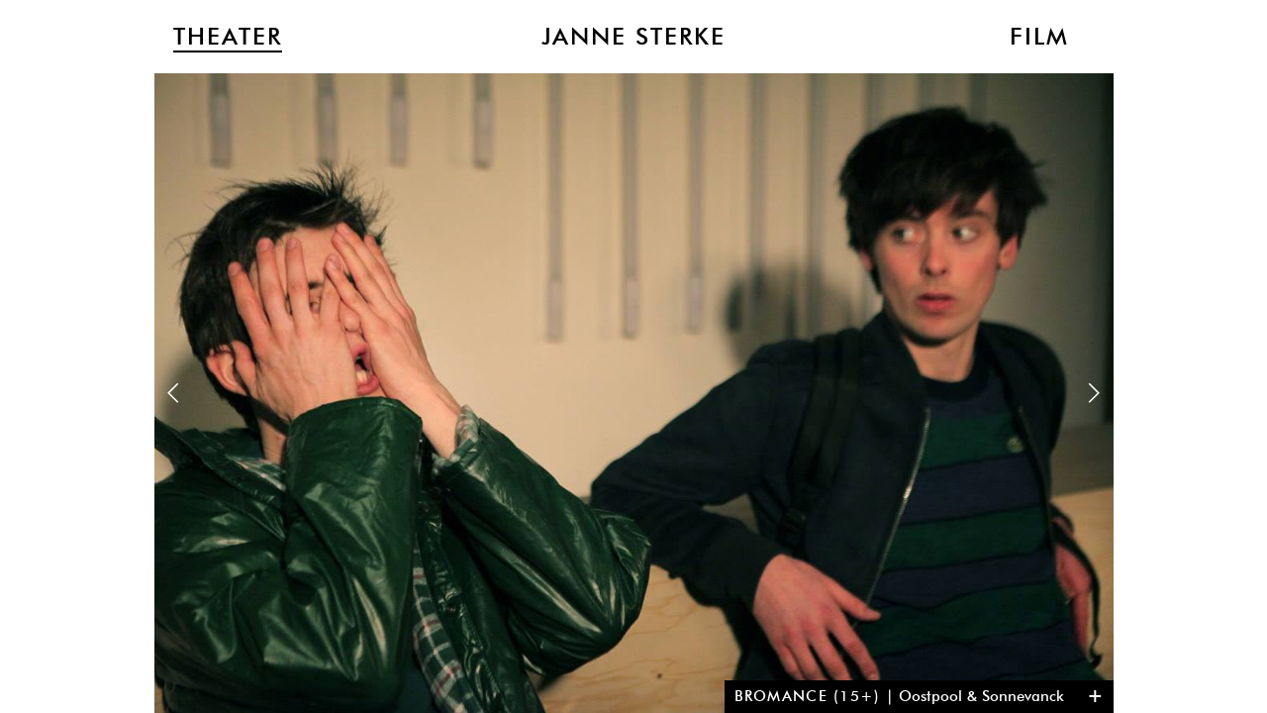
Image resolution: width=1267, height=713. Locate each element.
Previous (173, 393)
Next (1094, 393)
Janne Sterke (633, 37)
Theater (227, 37)
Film (1039, 37)
